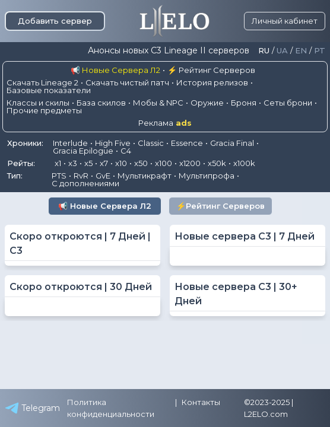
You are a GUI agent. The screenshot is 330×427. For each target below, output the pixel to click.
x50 (141, 163)
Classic (151, 143)
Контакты (201, 402)
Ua (282, 51)
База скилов (101, 102)
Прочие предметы (44, 110)
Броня (243, 102)
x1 (58, 163)
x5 (88, 163)
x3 (72, 163)
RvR (81, 175)
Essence (187, 143)
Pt (319, 51)
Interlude (70, 143)
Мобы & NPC (158, 102)
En (301, 51)
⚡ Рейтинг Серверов (211, 70)
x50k (217, 163)
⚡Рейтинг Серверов (220, 206)
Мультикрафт (145, 175)
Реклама (165, 123)
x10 (121, 163)
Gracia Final (232, 143)
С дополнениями (85, 183)
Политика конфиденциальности (110, 408)
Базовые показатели (49, 90)
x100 (163, 163)
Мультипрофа (206, 175)
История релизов (212, 82)
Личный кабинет (285, 21)
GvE (103, 175)
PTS (59, 175)
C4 (125, 150)
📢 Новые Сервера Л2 (115, 70)
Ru (263, 51)
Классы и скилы (38, 102)
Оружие (207, 102)
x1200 (190, 163)
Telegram (32, 408)
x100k (244, 163)
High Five (113, 143)
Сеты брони (288, 102)
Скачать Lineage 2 (42, 82)
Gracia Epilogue (83, 150)
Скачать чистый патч (127, 82)
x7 (104, 163)
